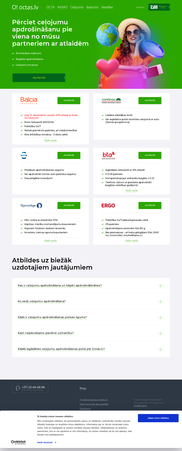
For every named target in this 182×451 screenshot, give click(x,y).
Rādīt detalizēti (44, 445)
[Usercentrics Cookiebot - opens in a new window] (18, 445)
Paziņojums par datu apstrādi (94, 413)
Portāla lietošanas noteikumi (94, 408)
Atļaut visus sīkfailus (158, 421)
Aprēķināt (68, 103)
